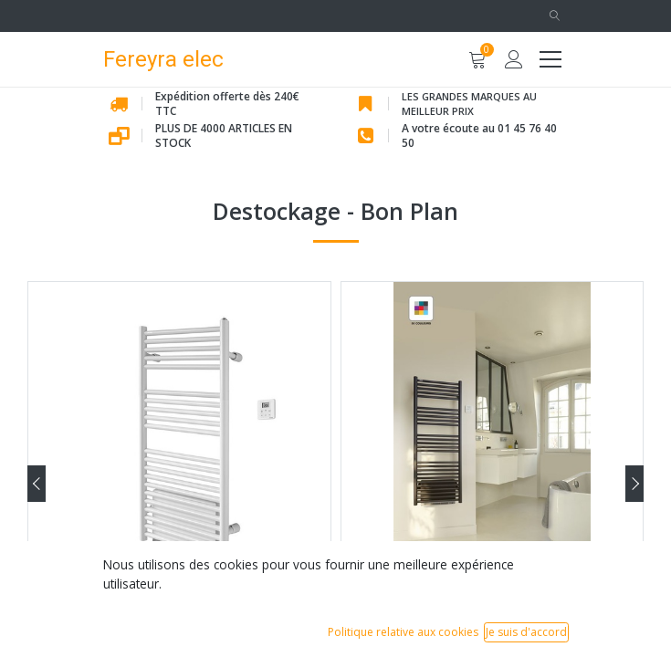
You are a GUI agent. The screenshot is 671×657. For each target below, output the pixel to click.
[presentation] (36, 483)
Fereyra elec (163, 59)
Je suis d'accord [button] (526, 632)
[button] (555, 16)
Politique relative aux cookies (403, 632)
